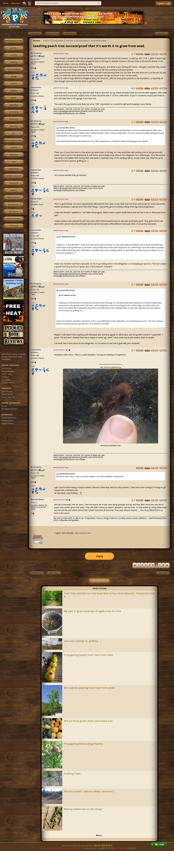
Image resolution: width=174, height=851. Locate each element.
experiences (13, 169)
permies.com (13, 204)
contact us (43, 848)
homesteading (13, 69)
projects (13, 190)
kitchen (13, 91)
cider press (13, 183)
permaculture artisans (13, 140)
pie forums (13, 211)
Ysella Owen (36, 199)
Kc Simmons (36, 53)
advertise (52, 848)
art (13, 133)
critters (13, 55)
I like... (34, 72)
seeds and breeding (98, 41)
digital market (13, 197)
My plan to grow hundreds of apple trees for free (92, 611)
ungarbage (13, 105)
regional (13, 148)
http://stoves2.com (83, 533)
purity (13, 98)
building (13, 62)
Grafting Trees (72, 773)
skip (13, 162)
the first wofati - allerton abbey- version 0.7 (89, 791)
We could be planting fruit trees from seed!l (89, 687)
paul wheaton (119, 848)
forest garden (57, 41)
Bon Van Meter (37, 499)
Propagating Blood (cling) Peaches (83, 743)
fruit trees (69, 41)
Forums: (37, 41)
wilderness (13, 119)
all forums (13, 226)
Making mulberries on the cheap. (83, 809)
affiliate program (64, 848)
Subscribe (15, 3)
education (13, 155)
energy (14, 76)
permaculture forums (13, 41)
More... (99, 835)
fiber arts (14, 126)
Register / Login (163, 3)
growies (13, 48)
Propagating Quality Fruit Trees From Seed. (89, 654)
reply (99, 556)
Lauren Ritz (36, 87)
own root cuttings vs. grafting (81, 641)
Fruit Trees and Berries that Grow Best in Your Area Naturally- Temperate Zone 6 (109, 595)
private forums (13, 219)
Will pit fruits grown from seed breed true (88, 721)
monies (14, 84)
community (13, 112)
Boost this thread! (99, 580)
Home (5, 3)
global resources (14, 176)
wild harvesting (82, 41)
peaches (46, 41)
